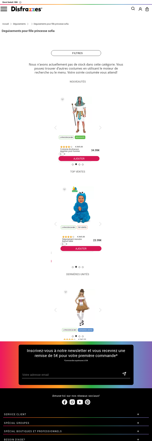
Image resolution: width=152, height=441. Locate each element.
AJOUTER (75, 158)
